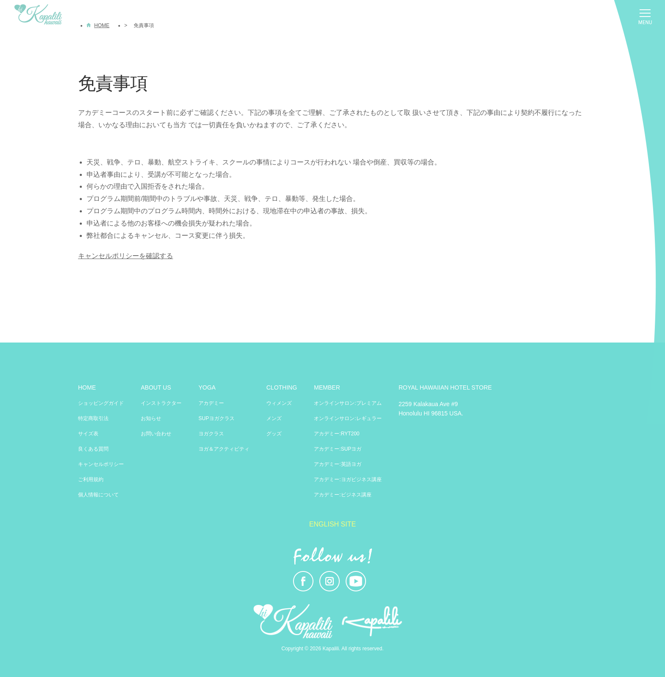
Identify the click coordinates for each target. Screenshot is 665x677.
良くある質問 (93, 449)
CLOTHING (281, 387)
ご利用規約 (90, 479)
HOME (87, 387)
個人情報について (98, 495)
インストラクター (161, 403)
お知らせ (151, 418)
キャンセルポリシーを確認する (125, 255)
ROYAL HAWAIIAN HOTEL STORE (445, 387)
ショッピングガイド (101, 403)
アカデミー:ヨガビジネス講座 (347, 479)
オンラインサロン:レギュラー (347, 418)
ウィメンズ (279, 403)
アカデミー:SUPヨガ (337, 449)
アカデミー (211, 403)
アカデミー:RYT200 (336, 434)
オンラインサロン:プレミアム (347, 403)
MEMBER (327, 387)
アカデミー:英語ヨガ (337, 464)
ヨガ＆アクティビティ (223, 449)
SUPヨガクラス (216, 418)
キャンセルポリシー (101, 464)
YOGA (206, 387)
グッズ (274, 434)
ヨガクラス (211, 434)
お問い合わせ (156, 434)
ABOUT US (156, 387)
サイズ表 (88, 434)
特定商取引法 (93, 418)
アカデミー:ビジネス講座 (342, 495)
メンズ (274, 418)
